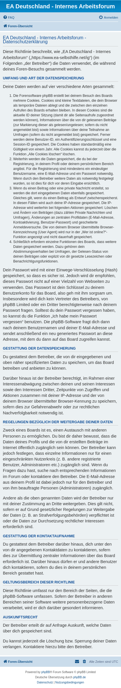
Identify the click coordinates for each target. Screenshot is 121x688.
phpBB (45, 672)
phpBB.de (79, 677)
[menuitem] (8, 17)
